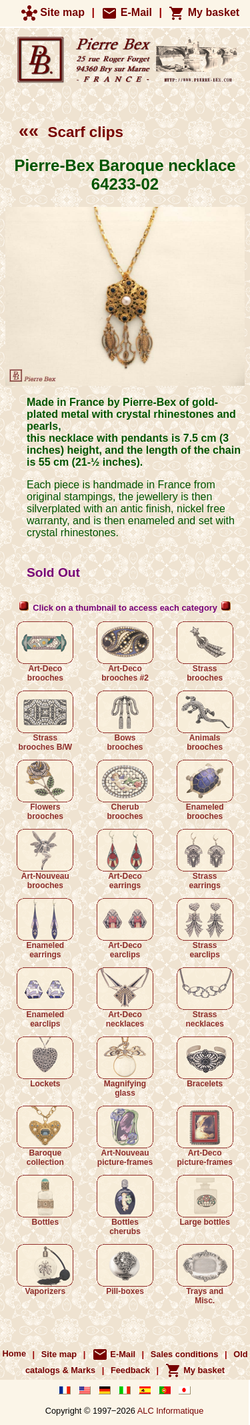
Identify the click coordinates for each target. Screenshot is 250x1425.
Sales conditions (185, 1354)
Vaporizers (45, 1270)
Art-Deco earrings (125, 859)
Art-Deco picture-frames (205, 1136)
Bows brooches (125, 721)
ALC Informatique (170, 1411)
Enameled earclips (45, 998)
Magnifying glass (125, 1067)
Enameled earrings (45, 928)
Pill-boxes (125, 1270)
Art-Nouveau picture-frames (125, 1136)
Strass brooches (205, 652)
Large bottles (205, 1201)
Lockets (45, 1062)
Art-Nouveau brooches (45, 859)
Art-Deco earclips (125, 928)
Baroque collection (45, 1136)
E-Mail (126, 12)
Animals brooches (205, 721)
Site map (53, 12)
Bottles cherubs (125, 1205)
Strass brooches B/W (45, 721)
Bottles (45, 1201)
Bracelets (205, 1062)
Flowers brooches (45, 790)
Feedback (130, 1370)
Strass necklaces (205, 998)
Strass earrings (205, 859)
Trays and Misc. (205, 1274)
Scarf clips (71, 132)
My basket (204, 12)
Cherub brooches (125, 790)
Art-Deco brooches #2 (125, 652)
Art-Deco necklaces (125, 998)
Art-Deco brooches (45, 652)
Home (15, 1354)
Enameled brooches (205, 790)
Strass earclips (205, 928)
